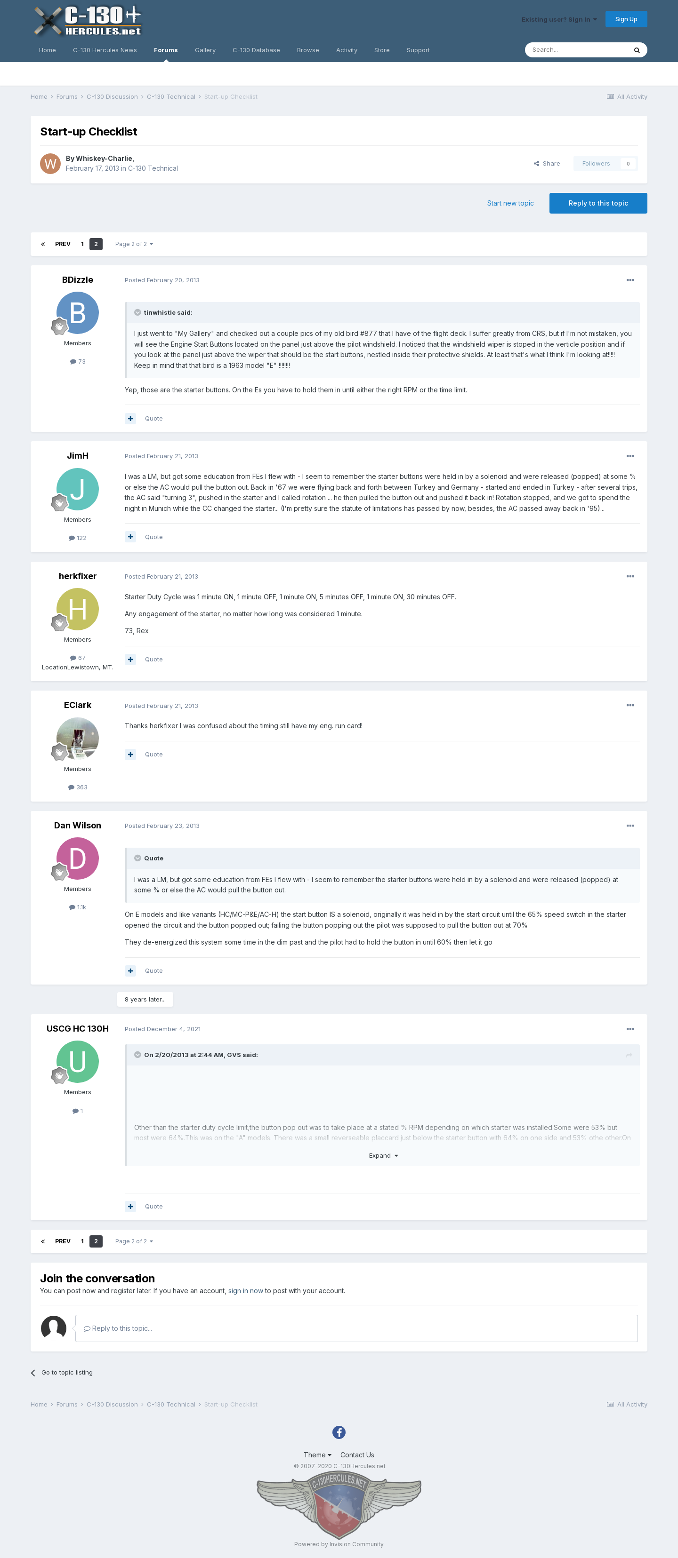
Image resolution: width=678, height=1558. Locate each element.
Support (418, 50)
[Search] (576, 49)
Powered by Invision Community (339, 1544)
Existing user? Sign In (559, 19)
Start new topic (510, 203)
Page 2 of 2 (134, 243)
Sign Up (626, 19)
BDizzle (77, 280)
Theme (317, 1455)
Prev (63, 243)
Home (47, 50)
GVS (234, 1054)
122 (78, 537)
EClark (77, 705)
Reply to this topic (598, 203)
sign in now (245, 1291)
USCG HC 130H (78, 1028)
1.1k (77, 907)
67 (78, 657)
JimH (78, 456)
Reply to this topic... (118, 1328)
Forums (166, 54)
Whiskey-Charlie (104, 158)
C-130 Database (256, 50)
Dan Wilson (77, 825)
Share (547, 163)
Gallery (205, 50)
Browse (308, 50)
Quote (154, 418)
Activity (346, 50)
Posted (162, 280)
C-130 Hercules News (105, 50)
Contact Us (357, 1455)
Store (382, 50)
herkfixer (78, 576)
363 (78, 787)
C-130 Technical (153, 168)
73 (78, 361)
